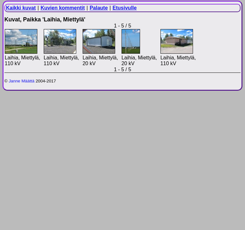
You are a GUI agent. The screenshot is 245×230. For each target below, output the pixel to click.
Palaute (99, 8)
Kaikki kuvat (21, 8)
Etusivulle (125, 8)
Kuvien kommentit (63, 8)
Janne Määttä (21, 81)
